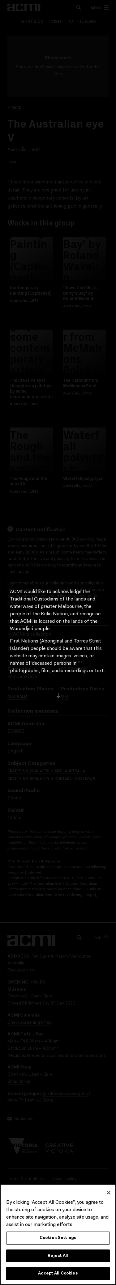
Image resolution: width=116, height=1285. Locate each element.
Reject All (58, 1256)
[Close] (108, 1193)
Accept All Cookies (58, 1274)
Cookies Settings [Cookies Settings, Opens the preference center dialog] (58, 1238)
